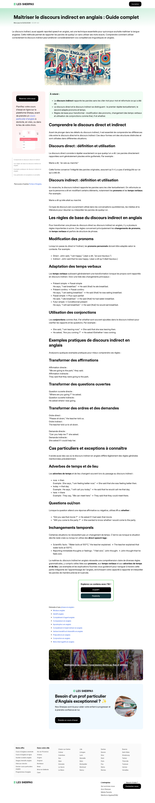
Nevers (103, 752)
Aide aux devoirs (21, 763)
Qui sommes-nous (108, 786)
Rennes (103, 770)
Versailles (125, 770)
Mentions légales (107, 795)
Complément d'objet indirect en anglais (67, 628)
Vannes (124, 767)
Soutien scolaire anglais (23, 757)
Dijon (60, 761)
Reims (103, 767)
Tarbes (124, 758)
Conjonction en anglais (61, 638)
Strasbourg (126, 755)
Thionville (125, 761)
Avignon (39, 760)
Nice (102, 755)
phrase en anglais (67, 607)
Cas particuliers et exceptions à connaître (27, 175)
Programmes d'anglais (23, 772)
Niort (102, 758)
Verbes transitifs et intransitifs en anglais (68, 631)
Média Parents (106, 792)
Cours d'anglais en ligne (24, 754)
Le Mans (61, 770)
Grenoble (61, 764)
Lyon (81, 755)
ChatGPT (96, 590)
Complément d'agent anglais (63, 617)
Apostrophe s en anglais (62, 624)
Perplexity (96, 596)
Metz (81, 761)
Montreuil (83, 767)
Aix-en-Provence (42, 752)
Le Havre (61, 767)
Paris (102, 761)
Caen (39, 772)
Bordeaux (40, 763)
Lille (81, 749)
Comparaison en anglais (62, 621)
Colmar (60, 752)
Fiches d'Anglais (35, 184)
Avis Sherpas (106, 789)
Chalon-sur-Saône (64, 749)
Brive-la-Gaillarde (43, 769)
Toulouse (125, 764)
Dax (59, 758)
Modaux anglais (59, 610)
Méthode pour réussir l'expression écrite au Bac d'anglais (96, 664)
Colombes (61, 755)
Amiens (39, 754)
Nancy (82, 770)
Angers (39, 757)
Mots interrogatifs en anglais (63, 642)
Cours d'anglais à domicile (24, 752)
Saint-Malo (125, 752)
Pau (102, 764)
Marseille (83, 758)
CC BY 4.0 (35, 23)
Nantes (103, 749)
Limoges (82, 752)
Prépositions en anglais (61, 635)
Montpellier (83, 764)
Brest (39, 766)
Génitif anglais (58, 614)
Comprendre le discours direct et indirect (27, 159)
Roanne (124, 749)
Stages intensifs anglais (24, 760)
